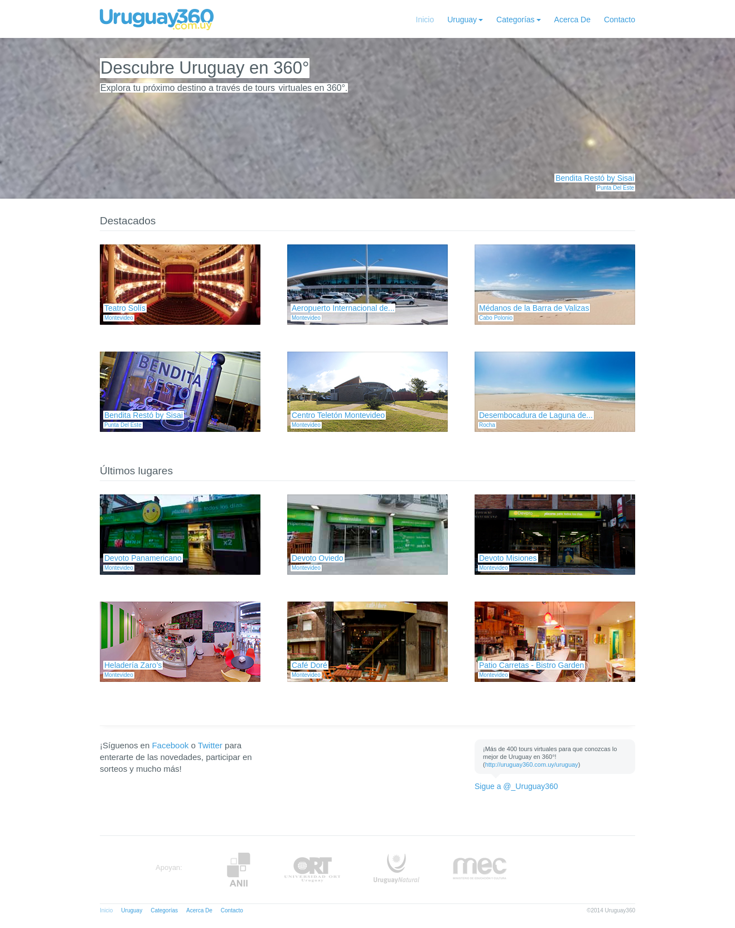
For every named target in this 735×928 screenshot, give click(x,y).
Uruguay (462, 19)
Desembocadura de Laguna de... (536, 415)
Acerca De (572, 19)
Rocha (487, 425)
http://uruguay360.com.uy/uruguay (531, 764)
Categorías (515, 19)
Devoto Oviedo (318, 558)
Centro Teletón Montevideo (338, 415)
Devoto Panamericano (143, 558)
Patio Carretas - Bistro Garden (531, 665)
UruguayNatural (396, 870)
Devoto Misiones (508, 558)
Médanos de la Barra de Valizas (534, 308)
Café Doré (309, 665)
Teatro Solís (125, 308)
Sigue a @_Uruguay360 (516, 786)
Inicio (425, 19)
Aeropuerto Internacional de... (343, 308)
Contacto (619, 19)
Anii (238, 870)
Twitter (210, 745)
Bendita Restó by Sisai (594, 178)
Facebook (170, 745)
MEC (480, 870)
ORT (312, 870)
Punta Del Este (615, 188)
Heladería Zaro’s (133, 665)
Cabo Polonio (495, 318)
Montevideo (118, 318)
